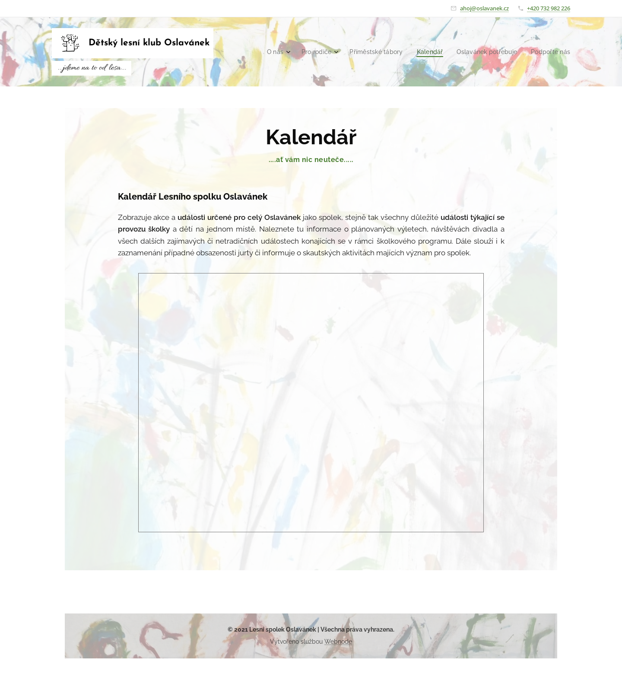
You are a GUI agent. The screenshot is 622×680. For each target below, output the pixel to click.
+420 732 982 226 (548, 8)
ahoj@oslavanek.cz (484, 8)
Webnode (338, 641)
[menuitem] (284, 52)
